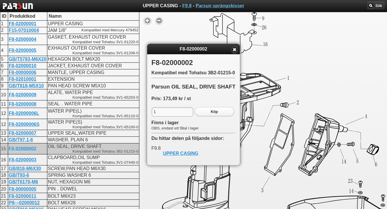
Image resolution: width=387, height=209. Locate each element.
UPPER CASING (181, 153)
